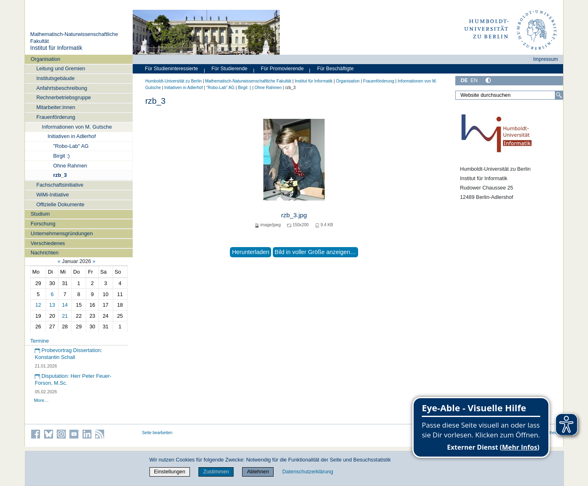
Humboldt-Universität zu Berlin (173, 81)
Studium (40, 214)
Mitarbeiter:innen (55, 107)
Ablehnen (258, 471)
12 (38, 305)
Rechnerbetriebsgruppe (63, 97)
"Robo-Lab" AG (71, 146)
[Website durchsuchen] (509, 95)
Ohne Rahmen (70, 166)
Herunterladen (250, 252)
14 (65, 305)
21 (65, 316)
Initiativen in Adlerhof (71, 136)
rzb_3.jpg (294, 215)
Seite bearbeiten (157, 432)
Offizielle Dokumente (60, 204)
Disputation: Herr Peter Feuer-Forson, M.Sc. (73, 379)
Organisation (45, 59)
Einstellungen (169, 471)
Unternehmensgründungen (62, 233)
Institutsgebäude (55, 78)
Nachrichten (44, 253)
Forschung (43, 224)
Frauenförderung (55, 117)
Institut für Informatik (56, 48)
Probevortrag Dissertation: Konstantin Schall (68, 353)
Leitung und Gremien (60, 68)
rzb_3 (60, 175)
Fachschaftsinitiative (59, 185)
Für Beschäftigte (335, 68)
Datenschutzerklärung (307, 471)
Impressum (545, 59)
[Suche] (559, 95)
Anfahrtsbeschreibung (61, 88)
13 (52, 305)
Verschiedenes (48, 243)
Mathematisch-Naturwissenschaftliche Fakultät (248, 81)
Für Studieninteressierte (171, 68)
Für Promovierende (282, 68)
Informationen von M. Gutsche (77, 127)
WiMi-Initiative (52, 195)
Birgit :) (61, 156)
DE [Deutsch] (464, 80)
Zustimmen (216, 471)
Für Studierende (229, 68)
